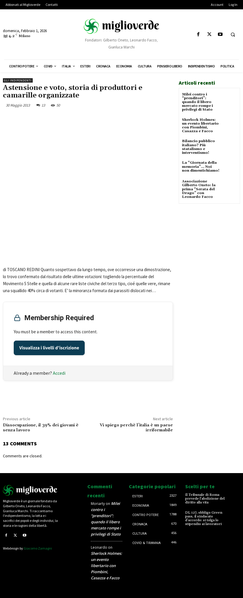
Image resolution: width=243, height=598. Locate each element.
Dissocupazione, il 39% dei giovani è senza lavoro (41, 428)
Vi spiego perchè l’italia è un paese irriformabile (136, 428)
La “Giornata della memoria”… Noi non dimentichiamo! (200, 166)
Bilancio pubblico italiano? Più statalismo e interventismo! (198, 147)
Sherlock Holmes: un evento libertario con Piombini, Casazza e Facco (200, 126)
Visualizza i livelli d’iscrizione (49, 348)
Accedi (59, 373)
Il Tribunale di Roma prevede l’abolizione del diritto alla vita (205, 499)
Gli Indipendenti (18, 80)
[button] (232, 34)
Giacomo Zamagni (38, 548)
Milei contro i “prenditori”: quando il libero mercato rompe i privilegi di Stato (197, 102)
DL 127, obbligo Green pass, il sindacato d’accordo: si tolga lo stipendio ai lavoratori (203, 518)
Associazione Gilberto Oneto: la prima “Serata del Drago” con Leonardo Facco (199, 189)
